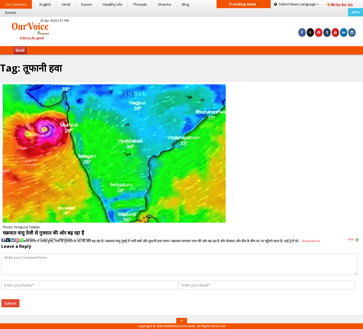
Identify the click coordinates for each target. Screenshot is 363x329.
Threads (140, 4)
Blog (185, 4)
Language (296, 4)
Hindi (66, 4)
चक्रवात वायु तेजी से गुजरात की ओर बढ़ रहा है (43, 232)
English (45, 4)
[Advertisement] (181, 30)
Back (20, 50)
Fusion (86, 4)
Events (10, 12)
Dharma (164, 4)
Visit (353, 239)
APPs (355, 12)
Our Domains (16, 4)
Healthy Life (112, 4)
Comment (84, 239)
